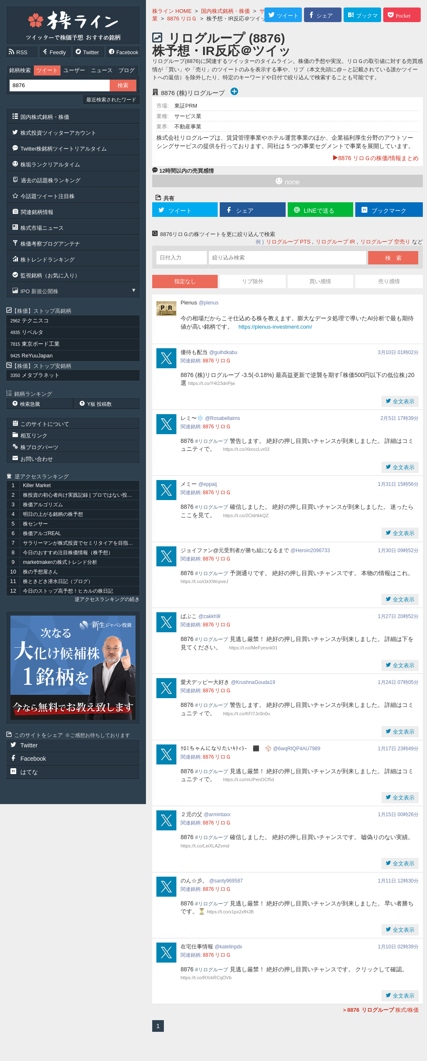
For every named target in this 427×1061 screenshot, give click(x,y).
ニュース (102, 70)
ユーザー (74, 70)
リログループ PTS (288, 242)
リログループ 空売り (385, 242)
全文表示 (402, 401)
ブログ (126, 70)
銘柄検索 (20, 70)
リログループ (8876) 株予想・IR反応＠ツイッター (221, 50)
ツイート (47, 70)
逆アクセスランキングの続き (107, 599)
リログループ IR (335, 242)
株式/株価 (380, 1010)
